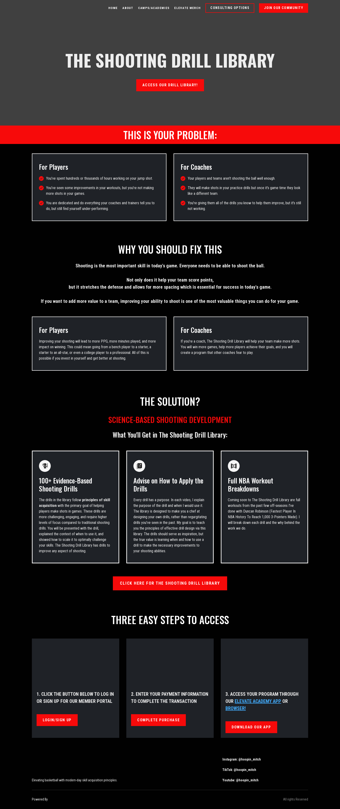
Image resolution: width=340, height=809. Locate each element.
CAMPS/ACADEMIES (154, 8)
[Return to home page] (46, 8)
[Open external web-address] (72, 799)
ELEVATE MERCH (187, 8)
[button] (229, 8)
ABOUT (127, 8)
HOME (113, 8)
